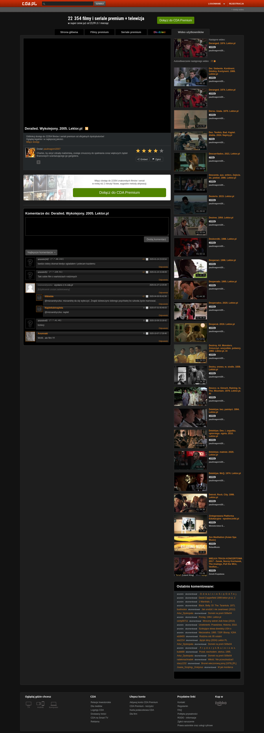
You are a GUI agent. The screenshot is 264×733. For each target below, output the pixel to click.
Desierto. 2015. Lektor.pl (221, 196)
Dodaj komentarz (156, 239)
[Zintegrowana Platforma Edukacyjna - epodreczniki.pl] (190, 524)
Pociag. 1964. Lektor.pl (210, 617)
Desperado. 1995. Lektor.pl (223, 281)
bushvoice (182, 609)
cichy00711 (182, 621)
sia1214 (181, 640)
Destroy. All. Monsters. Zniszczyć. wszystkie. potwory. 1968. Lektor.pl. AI (225, 348)
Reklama (95, 721)
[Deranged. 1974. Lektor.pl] (190, 47)
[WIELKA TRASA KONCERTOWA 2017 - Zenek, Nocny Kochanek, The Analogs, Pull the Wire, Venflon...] (190, 566)
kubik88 (180, 652)
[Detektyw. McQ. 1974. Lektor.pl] (190, 481)
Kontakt (181, 702)
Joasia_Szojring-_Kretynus (190, 667)
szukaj (100, 3)
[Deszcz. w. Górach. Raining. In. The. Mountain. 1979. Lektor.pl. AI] (190, 396)
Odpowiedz (163, 267)
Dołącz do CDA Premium (119, 192)
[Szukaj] (68, 3)
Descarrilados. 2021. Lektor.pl (224, 153)
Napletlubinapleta (54, 308)
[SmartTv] (43, 709)
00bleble (49, 296)
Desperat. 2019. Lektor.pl (222, 324)
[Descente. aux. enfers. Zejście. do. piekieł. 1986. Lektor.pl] (190, 183)
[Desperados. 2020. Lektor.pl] (190, 311)
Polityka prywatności (187, 714)
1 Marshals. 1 (205, 601)
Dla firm (133, 714)
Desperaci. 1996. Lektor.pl (222, 260)
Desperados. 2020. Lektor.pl (223, 303)
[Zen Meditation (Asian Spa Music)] (190, 545)
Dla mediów (96, 706)
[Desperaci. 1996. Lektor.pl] (190, 268)
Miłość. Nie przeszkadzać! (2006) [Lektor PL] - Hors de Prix (205, 661)
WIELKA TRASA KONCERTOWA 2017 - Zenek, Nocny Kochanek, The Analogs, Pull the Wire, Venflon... (225, 562)
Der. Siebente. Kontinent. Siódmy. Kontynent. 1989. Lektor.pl (222, 71)
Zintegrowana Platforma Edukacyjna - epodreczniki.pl (224, 517)
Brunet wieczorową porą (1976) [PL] (218, 663)
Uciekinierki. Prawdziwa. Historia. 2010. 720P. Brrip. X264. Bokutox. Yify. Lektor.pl (207, 626)
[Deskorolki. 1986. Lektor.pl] (190, 247)
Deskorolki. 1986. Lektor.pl (222, 239)
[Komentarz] (97, 226)
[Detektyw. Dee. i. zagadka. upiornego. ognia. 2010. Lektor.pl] (190, 438)
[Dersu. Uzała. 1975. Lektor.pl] (190, 119)
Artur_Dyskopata (185, 613)
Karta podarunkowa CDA (142, 710)
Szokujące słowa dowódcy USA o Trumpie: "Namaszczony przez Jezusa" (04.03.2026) (204, 630)
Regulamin (182, 706)
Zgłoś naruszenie (185, 721)
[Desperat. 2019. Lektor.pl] (190, 332)
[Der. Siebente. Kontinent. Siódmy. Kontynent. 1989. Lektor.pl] (190, 76)
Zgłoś (156, 159)
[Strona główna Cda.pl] (30, 3)
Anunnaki (43, 333)
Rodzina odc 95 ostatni (210, 636)
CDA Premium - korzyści (141, 706)
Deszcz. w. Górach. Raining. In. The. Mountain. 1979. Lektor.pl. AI (225, 391)
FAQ (179, 710)
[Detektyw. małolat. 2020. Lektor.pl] (190, 460)
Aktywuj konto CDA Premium (144, 702)
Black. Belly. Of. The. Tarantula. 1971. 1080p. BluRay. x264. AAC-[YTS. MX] (206, 607)
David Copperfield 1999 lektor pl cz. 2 (217, 598)
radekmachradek (185, 659)
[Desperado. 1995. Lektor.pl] (190, 289)
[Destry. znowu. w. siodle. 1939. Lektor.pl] (190, 374)
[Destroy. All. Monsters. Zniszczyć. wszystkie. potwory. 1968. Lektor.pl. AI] (190, 353)
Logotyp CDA (97, 710)
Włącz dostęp (32, 142)
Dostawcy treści (98, 714)
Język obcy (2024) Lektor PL (213, 640)
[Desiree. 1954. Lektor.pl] (190, 225)
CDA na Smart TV (99, 717)
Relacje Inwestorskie (101, 702)
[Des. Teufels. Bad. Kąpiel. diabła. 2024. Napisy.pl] (190, 140)
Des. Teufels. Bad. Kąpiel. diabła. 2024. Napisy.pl (222, 133)
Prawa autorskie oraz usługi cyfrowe (195, 725)
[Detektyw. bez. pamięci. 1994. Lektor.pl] (190, 417)
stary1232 (182, 663)
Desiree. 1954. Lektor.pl (221, 217)
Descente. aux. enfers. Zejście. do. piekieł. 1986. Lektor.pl (225, 176)
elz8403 (181, 636)
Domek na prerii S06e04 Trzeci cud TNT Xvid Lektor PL (204, 614)
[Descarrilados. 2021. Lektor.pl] (190, 161)
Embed (142, 159)
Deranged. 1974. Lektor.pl (222, 43)
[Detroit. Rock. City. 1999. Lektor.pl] (190, 502)
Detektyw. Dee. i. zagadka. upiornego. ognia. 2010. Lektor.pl (222, 433)
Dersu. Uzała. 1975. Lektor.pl (224, 111)
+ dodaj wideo (237, 9)
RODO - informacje (186, 717)
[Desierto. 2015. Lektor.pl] (190, 204)
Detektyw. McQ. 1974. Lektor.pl (225, 473)
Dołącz (176, 20)
